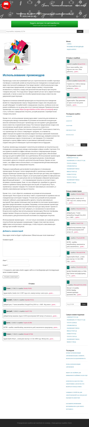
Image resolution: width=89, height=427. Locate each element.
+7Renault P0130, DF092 (79, 285)
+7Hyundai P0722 (80, 209)
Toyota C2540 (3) (72, 163)
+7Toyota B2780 (80, 238)
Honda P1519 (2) (71, 174)
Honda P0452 (28, 288)
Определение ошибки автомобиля (56, 13)
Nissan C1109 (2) (71, 182)
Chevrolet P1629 (71, 130)
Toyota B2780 (27, 323)
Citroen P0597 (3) (72, 166)
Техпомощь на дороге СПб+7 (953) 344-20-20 (27, 15)
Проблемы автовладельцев (62, 6)
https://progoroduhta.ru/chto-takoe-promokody (36, 109)
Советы (46, 6)
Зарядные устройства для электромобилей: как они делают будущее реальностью (76, 395)
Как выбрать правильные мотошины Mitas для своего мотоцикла (75, 406)
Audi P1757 (69, 121)
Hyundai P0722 (29, 300)
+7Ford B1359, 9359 (81, 267)
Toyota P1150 (70, 134)
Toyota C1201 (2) (72, 177)
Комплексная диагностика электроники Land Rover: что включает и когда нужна (75, 384)
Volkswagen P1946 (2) (73, 180)
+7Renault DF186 (80, 252)
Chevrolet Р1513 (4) (72, 158)
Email (5, 265)
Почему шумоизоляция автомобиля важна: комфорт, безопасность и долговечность (76, 355)
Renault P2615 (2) (72, 171)
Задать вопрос (80, 6)
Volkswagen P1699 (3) (73, 169)
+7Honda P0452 (80, 194)
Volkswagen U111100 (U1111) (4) (76, 160)
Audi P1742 (28, 311)
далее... (51, 293)
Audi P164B (69, 125)
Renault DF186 (28, 334)
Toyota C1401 (81, 80)
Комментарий (8, 240)
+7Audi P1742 (79, 223)
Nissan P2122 (81, 64)
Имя (5, 260)
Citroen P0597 (81, 97)
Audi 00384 (69, 116)
